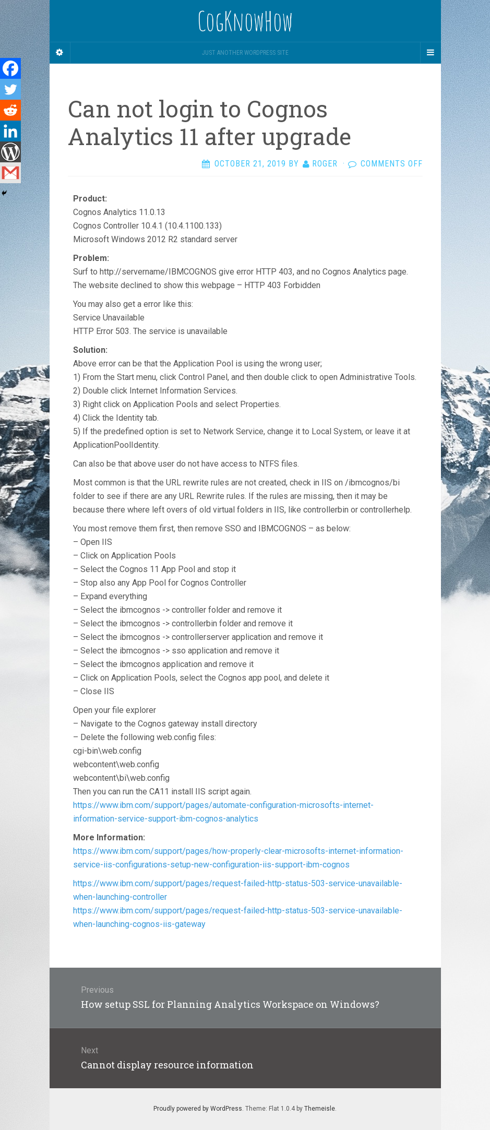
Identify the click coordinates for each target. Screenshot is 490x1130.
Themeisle (319, 1108)
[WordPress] (10, 151)
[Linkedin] (10, 131)
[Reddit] (10, 110)
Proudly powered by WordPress (197, 1108)
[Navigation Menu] (430, 52)
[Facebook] (10, 68)
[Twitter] (10, 89)
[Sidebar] (60, 52)
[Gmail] (10, 172)
